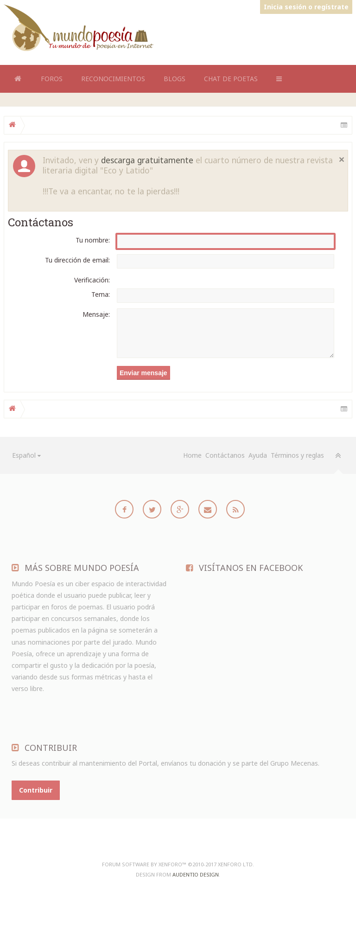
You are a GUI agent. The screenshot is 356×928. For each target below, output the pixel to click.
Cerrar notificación (341, 159)
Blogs (174, 78)
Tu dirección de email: (77, 260)
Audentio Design (195, 874)
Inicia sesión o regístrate (306, 6)
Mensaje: (96, 314)
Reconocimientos (113, 78)
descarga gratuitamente (147, 160)
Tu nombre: (93, 240)
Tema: (100, 294)
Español (24, 455)
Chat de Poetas (231, 78)
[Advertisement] (183, 36)
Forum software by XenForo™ (178, 864)
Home (18, 79)
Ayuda (257, 455)
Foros (52, 78)
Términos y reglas (297, 455)
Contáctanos (225, 455)
